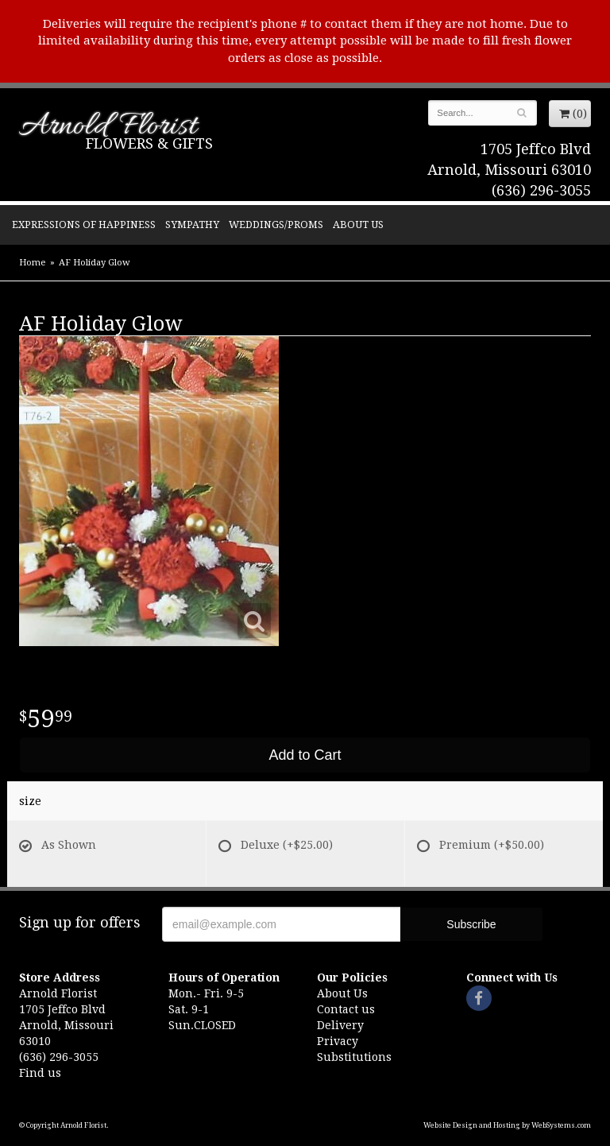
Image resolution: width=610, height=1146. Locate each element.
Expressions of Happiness (84, 224)
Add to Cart (304, 755)
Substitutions (354, 1057)
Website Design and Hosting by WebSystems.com (507, 1125)
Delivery (340, 1025)
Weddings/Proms (276, 224)
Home (32, 262)
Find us (40, 1073)
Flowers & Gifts (149, 143)
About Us (358, 224)
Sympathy (192, 224)
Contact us (346, 1009)
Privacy (337, 1041)
